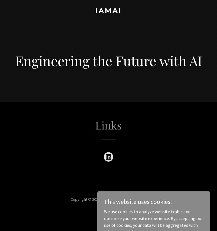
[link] (108, 11)
